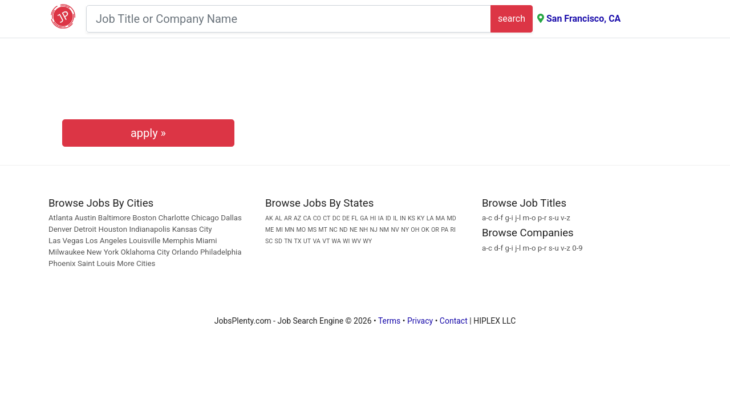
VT (326, 241)
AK (269, 218)
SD (278, 241)
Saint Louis (96, 263)
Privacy (420, 320)
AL (278, 218)
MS (312, 229)
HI (373, 218)
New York (103, 252)
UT (307, 241)
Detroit (85, 229)
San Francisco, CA (583, 18)
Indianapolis (149, 229)
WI (346, 241)
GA (364, 218)
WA (336, 241)
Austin (85, 217)
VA (316, 241)
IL (395, 218)
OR (435, 229)
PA (444, 229)
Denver (60, 229)
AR (288, 218)
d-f (498, 217)
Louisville (145, 240)
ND (343, 229)
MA (440, 218)
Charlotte (174, 217)
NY (405, 229)
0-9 (577, 248)
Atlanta (60, 217)
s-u (554, 217)
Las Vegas (66, 240)
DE (346, 218)
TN (288, 241)
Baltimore (114, 217)
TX (298, 241)
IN (403, 218)
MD (451, 218)
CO (317, 218)
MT (322, 229)
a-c (487, 217)
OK (425, 229)
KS (411, 218)
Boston (144, 217)
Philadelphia (221, 252)
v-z (565, 217)
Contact (454, 320)
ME (269, 229)
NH (363, 229)
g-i (509, 217)
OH (415, 229)
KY (420, 218)
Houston (113, 229)
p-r (542, 217)
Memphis (178, 240)
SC (269, 241)
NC (333, 229)
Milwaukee (67, 252)
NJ (373, 229)
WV (356, 241)
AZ (297, 218)
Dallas (231, 217)
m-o (529, 217)
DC (336, 218)
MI (279, 229)
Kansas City (192, 229)
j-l (518, 217)
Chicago (205, 217)
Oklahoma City (144, 252)
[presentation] (148, 83)
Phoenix (62, 263)
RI (452, 229)
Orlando (185, 252)
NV (395, 229)
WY (367, 241)
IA (381, 218)
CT (326, 218)
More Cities (136, 263)
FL (354, 218)
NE (354, 229)
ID (388, 218)
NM (384, 229)
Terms (389, 320)
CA (307, 218)
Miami (206, 240)
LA (430, 218)
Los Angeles (106, 240)
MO (301, 229)
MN (289, 229)
